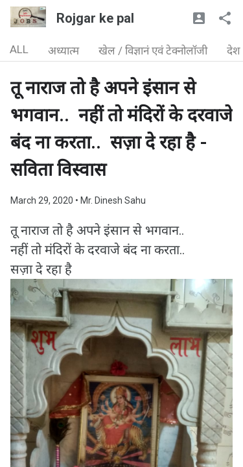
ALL (19, 49)
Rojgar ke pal (95, 18)
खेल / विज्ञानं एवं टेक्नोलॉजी (152, 50)
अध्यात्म (63, 50)
